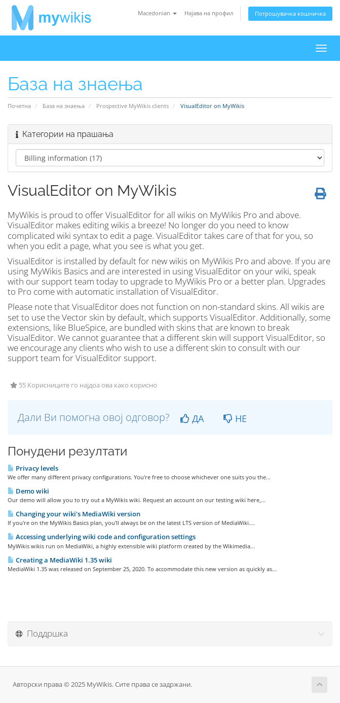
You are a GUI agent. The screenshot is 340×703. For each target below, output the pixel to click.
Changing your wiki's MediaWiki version (74, 513)
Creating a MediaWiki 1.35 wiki (60, 560)
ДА (192, 418)
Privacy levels (33, 468)
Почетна (19, 106)
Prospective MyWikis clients (132, 106)
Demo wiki (28, 491)
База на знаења (64, 106)
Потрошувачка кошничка (290, 13)
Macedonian (157, 13)
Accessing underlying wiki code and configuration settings (102, 536)
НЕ (235, 418)
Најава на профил (208, 13)
